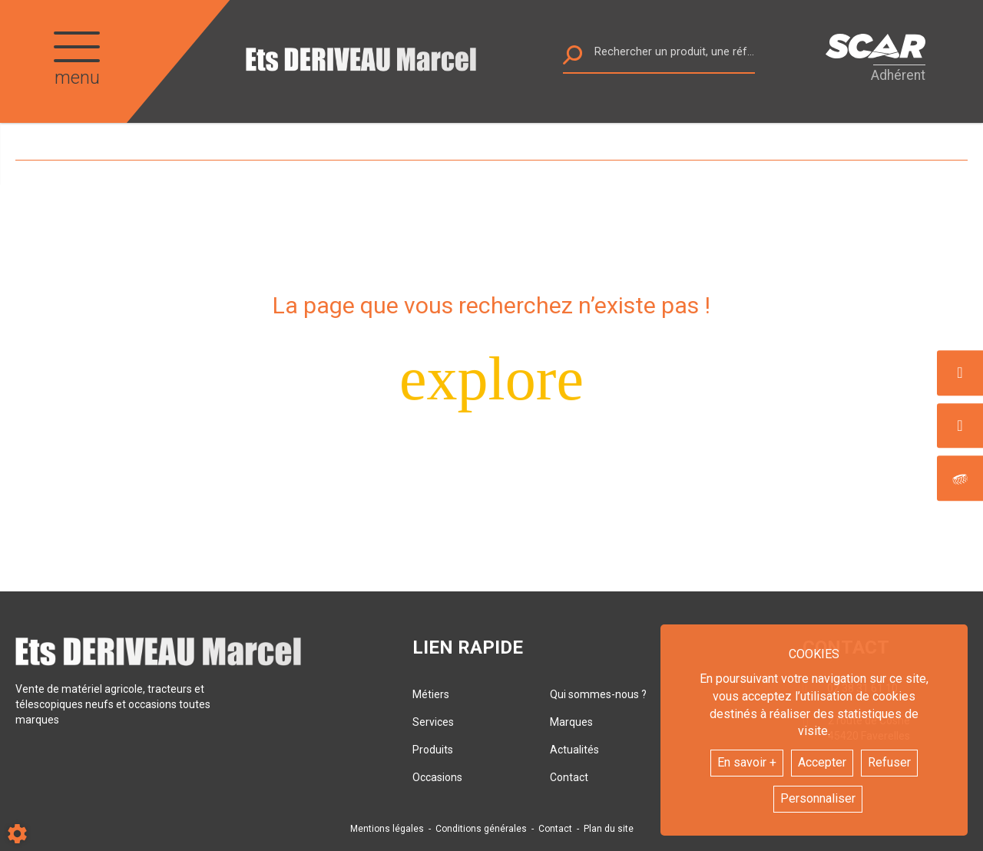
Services (433, 722)
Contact (569, 777)
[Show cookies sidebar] (17, 833)
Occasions (437, 777)
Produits (432, 749)
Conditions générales (481, 828)
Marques (571, 722)
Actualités (574, 749)
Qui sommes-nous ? (598, 694)
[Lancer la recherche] (572, 58)
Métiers (430, 694)
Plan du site (609, 828)
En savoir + (746, 762)
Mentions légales (387, 828)
